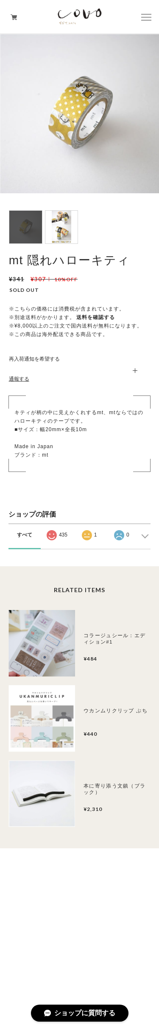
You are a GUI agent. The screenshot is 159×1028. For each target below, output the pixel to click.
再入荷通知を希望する (34, 359)
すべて (24, 535)
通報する (19, 379)
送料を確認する (95, 317)
